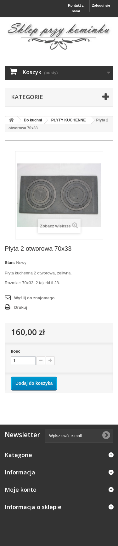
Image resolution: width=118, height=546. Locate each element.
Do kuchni (33, 120)
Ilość (15, 351)
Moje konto (21, 489)
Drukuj (20, 307)
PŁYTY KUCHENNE (68, 120)
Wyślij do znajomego (34, 298)
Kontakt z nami (76, 8)
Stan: (10, 262)
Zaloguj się (101, 5)
